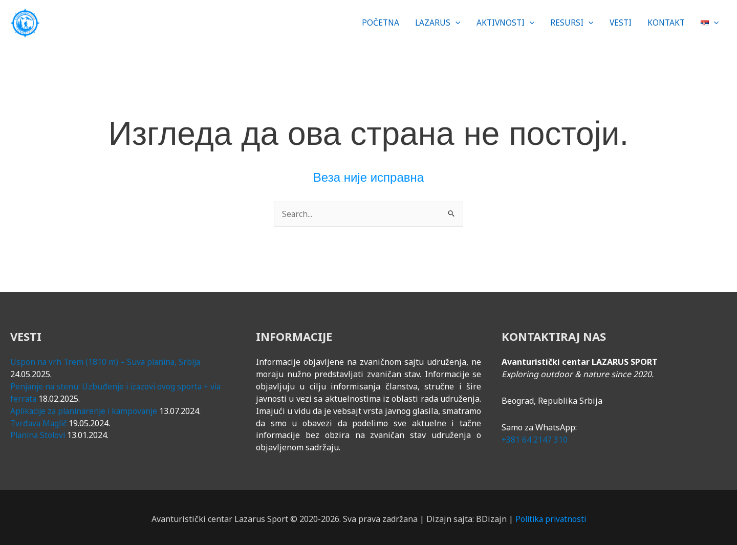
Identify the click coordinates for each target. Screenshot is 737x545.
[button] (430, 21)
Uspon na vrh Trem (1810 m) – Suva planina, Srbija (107, 358)
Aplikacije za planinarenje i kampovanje (87, 407)
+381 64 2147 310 (535, 436)
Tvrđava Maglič (40, 419)
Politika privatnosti (550, 515)
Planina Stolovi (39, 432)
